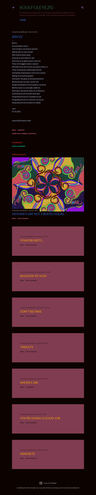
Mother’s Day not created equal (38, 214)
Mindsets (27, 454)
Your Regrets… (32, 240)
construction (32, 133)
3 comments (30, 387)
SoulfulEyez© (37, 7)
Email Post (21, 130)
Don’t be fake (31, 311)
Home (23, 20)
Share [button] (14, 130)
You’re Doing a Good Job (40, 418)
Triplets (26, 347)
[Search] (82, 7)
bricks (19, 133)
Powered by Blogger (48, 483)
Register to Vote (33, 276)
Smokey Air (29, 382)
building (24, 133)
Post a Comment (18, 146)
